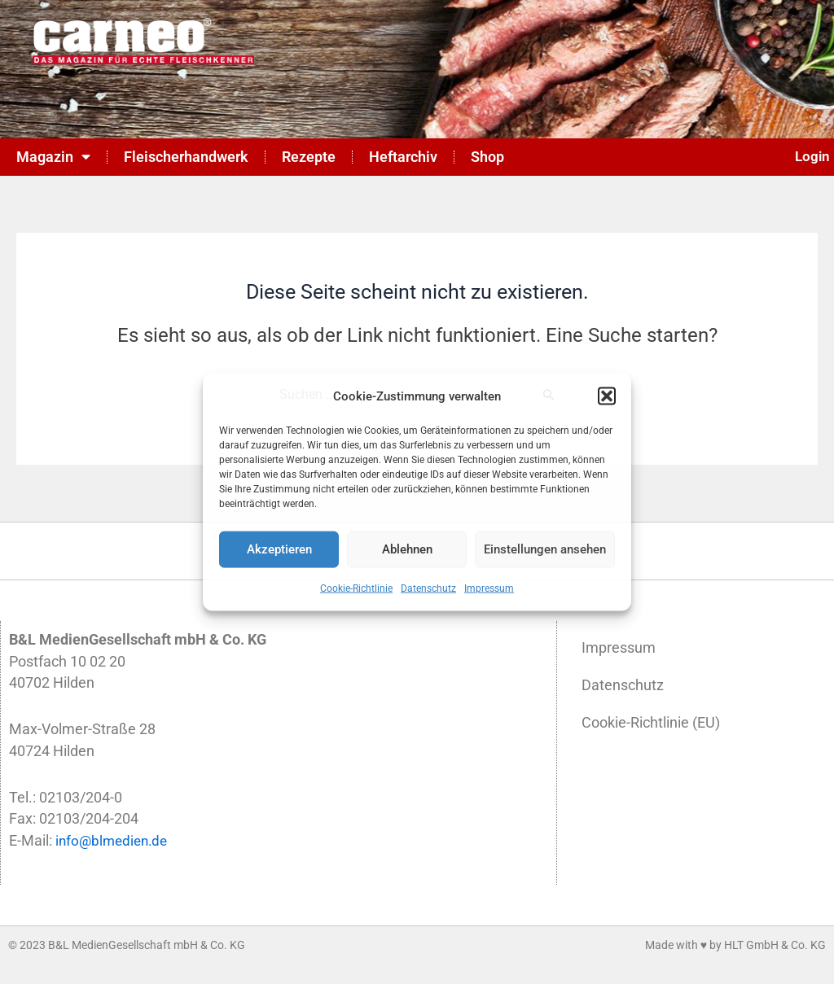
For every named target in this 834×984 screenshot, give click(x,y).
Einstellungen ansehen (545, 549)
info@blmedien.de (114, 841)
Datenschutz (428, 588)
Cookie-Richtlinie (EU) (651, 723)
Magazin (53, 157)
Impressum (489, 588)
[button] (607, 395)
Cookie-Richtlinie (356, 588)
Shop (487, 157)
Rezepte (309, 157)
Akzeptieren (279, 549)
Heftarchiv (403, 157)
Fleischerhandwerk (186, 157)
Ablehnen (407, 549)
